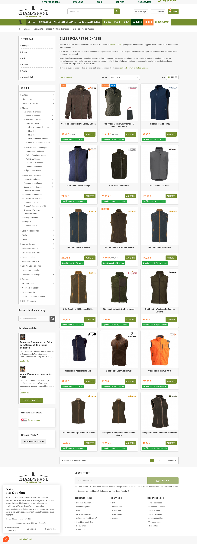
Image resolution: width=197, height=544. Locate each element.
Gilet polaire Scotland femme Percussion (159, 433)
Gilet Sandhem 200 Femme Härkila (78, 309)
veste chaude (115, 45)
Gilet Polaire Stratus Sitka (159, 371)
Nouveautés (153, 526)
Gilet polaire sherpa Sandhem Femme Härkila (118, 434)
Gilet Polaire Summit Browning (119, 371)
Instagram (35, 513)
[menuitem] (31, 22)
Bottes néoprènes (155, 514)
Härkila (138, 68)
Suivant (172, 460)
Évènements (117, 507)
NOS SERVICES (144, 2)
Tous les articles (31, 400)
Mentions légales (83, 507)
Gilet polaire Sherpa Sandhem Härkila (78, 433)
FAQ (113, 503)
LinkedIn (43, 513)
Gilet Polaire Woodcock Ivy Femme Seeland (160, 310)
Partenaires (116, 510)
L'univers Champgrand (84, 503)
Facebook (21, 513)
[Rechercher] (93, 11)
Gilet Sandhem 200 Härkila (159, 247)
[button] (5, 539)
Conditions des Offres (84, 522)
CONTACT (120, 2)
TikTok (50, 513)
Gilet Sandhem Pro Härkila (78, 247)
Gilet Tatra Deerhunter (119, 186)
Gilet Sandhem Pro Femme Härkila (119, 247)
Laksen (145, 68)
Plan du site (80, 530)
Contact (115, 518)
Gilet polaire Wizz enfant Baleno (78, 371)
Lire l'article (24, 361)
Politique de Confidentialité (86, 518)
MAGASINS (78, 2)
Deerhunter (130, 68)
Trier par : (104, 77)
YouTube (28, 513)
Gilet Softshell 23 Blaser (159, 186)
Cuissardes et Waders (157, 507)
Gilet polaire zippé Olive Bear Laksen (119, 309)
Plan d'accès (117, 514)
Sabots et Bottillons (155, 518)
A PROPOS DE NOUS (51, 2)
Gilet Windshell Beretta (160, 124)
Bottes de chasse (155, 503)
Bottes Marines (154, 510)
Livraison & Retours (83, 514)
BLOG (99, 2)
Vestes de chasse (155, 522)
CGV (78, 510)
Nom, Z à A (115, 77)
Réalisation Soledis (25, 539)
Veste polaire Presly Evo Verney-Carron (78, 124)
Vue (163, 77)
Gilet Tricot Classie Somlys (78, 186)
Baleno (122, 68)
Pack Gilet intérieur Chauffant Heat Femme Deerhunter (119, 125)
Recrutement (81, 526)
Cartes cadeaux (34, 420)
